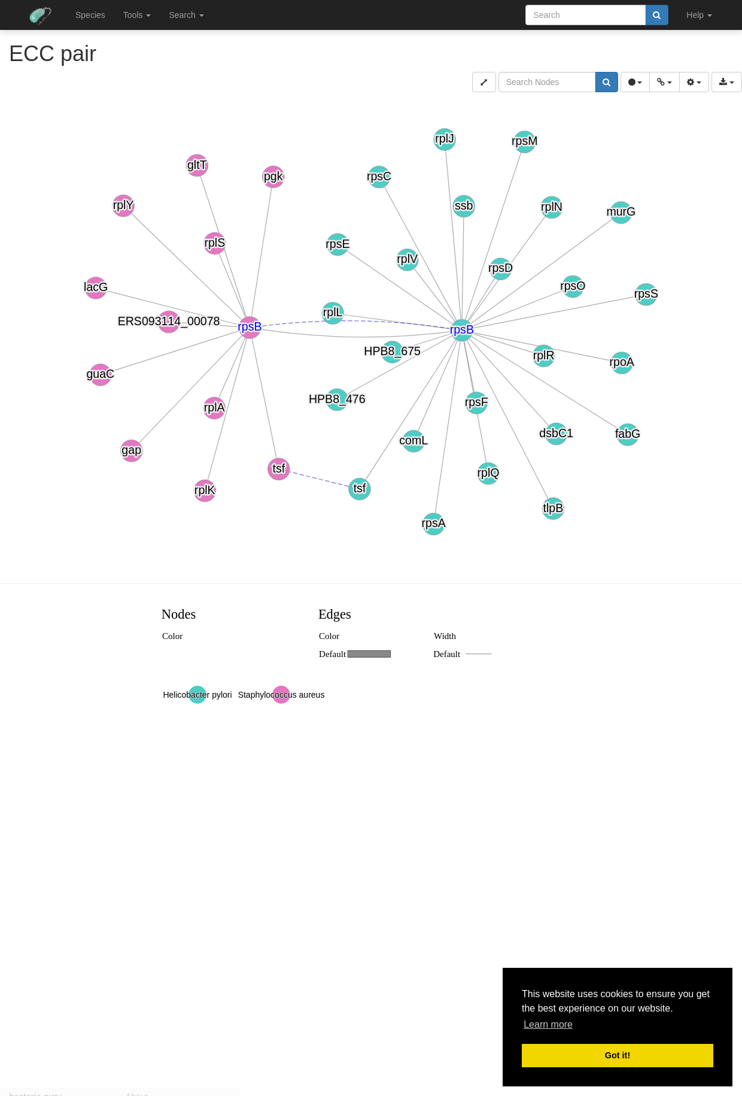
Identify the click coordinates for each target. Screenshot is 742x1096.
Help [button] (699, 15)
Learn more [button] (548, 1024)
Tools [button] (137, 15)
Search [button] (186, 15)
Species (90, 15)
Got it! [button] (617, 1055)
